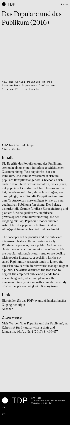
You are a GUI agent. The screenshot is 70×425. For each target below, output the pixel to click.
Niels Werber (12, 149)
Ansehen (7, 309)
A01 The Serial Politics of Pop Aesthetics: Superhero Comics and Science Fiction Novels (29, 85)
